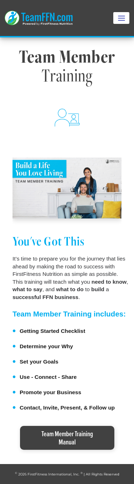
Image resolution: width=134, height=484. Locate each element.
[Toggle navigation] (121, 18)
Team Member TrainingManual (67, 437)
